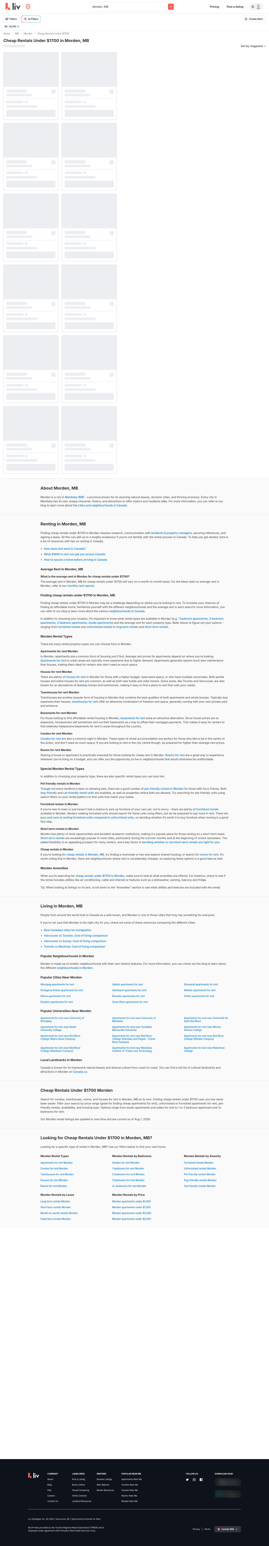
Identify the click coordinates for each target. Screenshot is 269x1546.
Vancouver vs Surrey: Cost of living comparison (38, 1084)
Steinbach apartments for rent (20, 1143)
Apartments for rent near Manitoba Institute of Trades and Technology (23, 1226)
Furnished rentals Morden (18, 1394)
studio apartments (32, 654)
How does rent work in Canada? (27, 564)
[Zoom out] (263, 1535)
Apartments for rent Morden (19, 1355)
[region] (194, 788)
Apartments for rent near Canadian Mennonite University (23, 1196)
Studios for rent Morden (85, 1355)
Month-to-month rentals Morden (90, 1406)
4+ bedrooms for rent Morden (89, 1378)
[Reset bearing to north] (263, 1540)
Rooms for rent (24, 832)
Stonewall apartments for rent (20, 1137)
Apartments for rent (79, 696)
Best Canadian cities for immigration (30, 1073)
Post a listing (235, 6)
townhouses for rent (16, 758)
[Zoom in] (263, 1530)
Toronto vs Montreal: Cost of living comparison (37, 1089)
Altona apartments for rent (18, 1148)
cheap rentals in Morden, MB (48, 968)
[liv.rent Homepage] (12, 6)
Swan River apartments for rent (21, 1160)
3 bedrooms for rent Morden (88, 1373)
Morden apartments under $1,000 (22, 1433)
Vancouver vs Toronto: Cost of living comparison (39, 1078)
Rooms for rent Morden (16, 1378)
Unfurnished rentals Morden (19, 1400)
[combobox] (92, 6)
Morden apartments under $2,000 (22, 1444)
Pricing (214, 6)
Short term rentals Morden (87, 1400)
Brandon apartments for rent (88, 1148)
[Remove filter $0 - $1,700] (18, 26)
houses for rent (39, 721)
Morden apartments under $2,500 (22, 1450)
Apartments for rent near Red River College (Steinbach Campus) (92, 1217)
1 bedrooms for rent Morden (88, 1361)
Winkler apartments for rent (88, 1143)
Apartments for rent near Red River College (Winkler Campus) (23, 1217)
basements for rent (95, 774)
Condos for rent (13, 803)
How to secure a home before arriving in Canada (38, 575)
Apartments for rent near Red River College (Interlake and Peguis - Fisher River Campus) (93, 1206)
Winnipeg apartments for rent (20, 1131)
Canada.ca (10, 1252)
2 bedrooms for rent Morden (88, 1367)
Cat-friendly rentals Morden (19, 1417)
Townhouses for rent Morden (20, 1367)
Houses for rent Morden (17, 1373)
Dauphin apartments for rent (88, 1154)
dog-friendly (89, 878)
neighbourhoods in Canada (21, 639)
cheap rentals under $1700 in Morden (62, 998)
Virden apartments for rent (18, 1154)
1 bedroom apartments (50, 650)
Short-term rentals (88, 940)
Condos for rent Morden (17, 1361)
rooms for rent (62, 972)
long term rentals (27, 663)
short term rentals (56, 663)
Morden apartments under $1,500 (22, 1438)
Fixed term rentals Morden (87, 1411)
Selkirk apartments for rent (87, 1131)
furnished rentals (76, 658)
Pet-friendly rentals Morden (19, 1406)
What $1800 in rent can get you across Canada (37, 569)
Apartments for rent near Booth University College (90, 1187)
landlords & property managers (23, 548)
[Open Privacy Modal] (28, 7)
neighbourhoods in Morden (21, 1115)
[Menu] (256, 7)
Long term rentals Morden (87, 1394)
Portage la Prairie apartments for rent (93, 1137)
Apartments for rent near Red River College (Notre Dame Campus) (23, 1205)
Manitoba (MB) (37, 500)
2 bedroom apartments (82, 650)
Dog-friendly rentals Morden (19, 1411)
